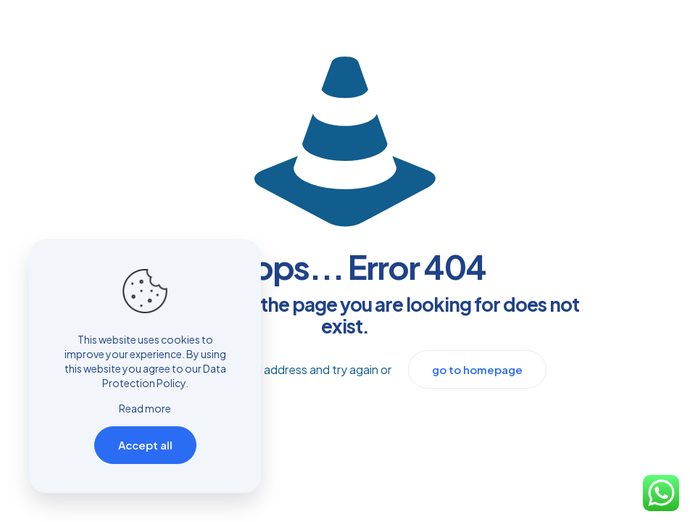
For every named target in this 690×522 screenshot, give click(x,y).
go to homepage (477, 369)
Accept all (145, 445)
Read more (145, 408)
